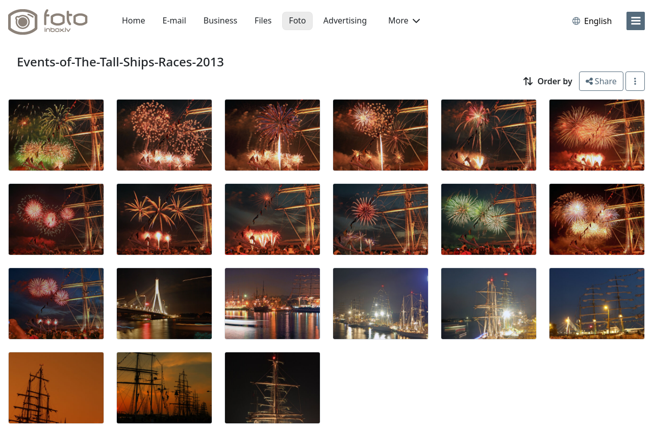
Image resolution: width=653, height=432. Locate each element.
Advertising (345, 20)
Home (133, 20)
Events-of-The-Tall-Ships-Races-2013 (120, 61)
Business (220, 20)
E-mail (174, 20)
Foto (297, 20)
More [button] (404, 20)
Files (263, 20)
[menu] (635, 21)
